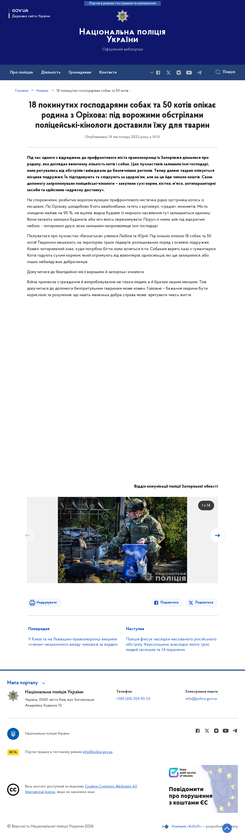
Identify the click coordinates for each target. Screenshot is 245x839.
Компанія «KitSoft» (187, 826)
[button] (27, 683)
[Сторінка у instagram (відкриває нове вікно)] (179, 72)
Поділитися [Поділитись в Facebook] (169, 602)
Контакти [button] (108, 72)
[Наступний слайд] (217, 535)
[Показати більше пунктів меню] (151, 72)
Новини (42, 91)
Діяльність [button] (51, 72)
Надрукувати (47, 602)
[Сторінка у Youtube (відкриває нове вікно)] (189, 72)
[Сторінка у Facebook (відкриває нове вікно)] (158, 72)
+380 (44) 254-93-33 (133, 699)
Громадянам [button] (80, 72)
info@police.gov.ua (201, 699)
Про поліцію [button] (21, 72)
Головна (21, 91)
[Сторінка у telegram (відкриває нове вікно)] (199, 72)
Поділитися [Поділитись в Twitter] (204, 602)
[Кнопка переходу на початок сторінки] (227, 828)
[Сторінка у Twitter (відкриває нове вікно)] (168, 72)
